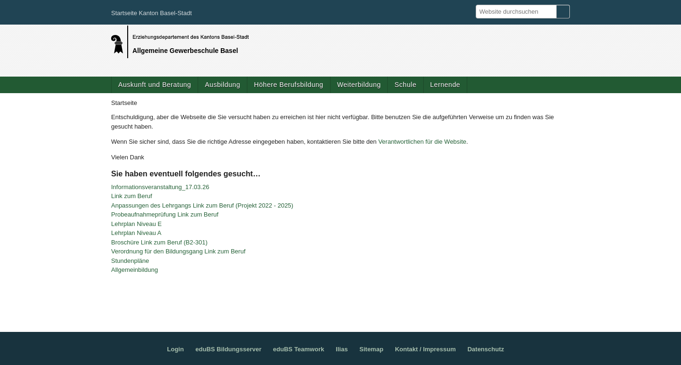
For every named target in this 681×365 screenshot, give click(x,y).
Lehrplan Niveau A (136, 232)
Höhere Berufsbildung (288, 84)
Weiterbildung (359, 84)
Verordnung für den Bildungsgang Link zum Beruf (178, 251)
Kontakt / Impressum (425, 349)
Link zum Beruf (131, 196)
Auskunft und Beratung (154, 84)
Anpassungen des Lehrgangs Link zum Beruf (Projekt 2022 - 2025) (202, 205)
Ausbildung (222, 84)
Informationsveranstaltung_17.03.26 (160, 187)
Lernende (445, 84)
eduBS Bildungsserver (228, 349)
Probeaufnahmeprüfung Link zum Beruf (164, 214)
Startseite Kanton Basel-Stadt (151, 13)
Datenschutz (485, 349)
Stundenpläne (130, 260)
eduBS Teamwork (298, 349)
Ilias (342, 349)
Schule (405, 84)
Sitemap (371, 349)
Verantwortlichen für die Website (422, 141)
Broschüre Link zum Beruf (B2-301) (159, 242)
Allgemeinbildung (134, 269)
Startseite (124, 102)
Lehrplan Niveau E (136, 223)
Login (175, 349)
